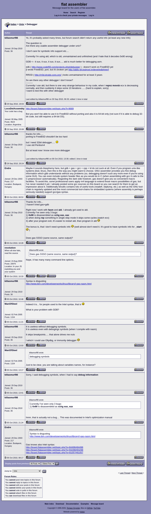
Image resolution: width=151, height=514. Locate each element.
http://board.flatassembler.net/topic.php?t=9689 (50, 108)
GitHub (89, 508)
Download (60, 504)
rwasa (82, 512)
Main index (49, 504)
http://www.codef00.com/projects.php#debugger (56, 67)
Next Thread (137, 473)
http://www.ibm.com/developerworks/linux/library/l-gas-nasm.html (59, 283)
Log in (91, 15)
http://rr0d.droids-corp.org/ (48, 75)
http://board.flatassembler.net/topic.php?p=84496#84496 (54, 447)
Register (81, 13)
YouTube (96, 508)
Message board (97, 504)
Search (73, 13)
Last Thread (125, 473)
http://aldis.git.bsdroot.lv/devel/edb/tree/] (88, 69)
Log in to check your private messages (70, 15)
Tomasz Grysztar (73, 508)
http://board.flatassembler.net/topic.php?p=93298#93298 (54, 450)
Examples (85, 504)
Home (65, 13)
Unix (21, 24)
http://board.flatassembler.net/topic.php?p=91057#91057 (54, 452)
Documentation (72, 504)
